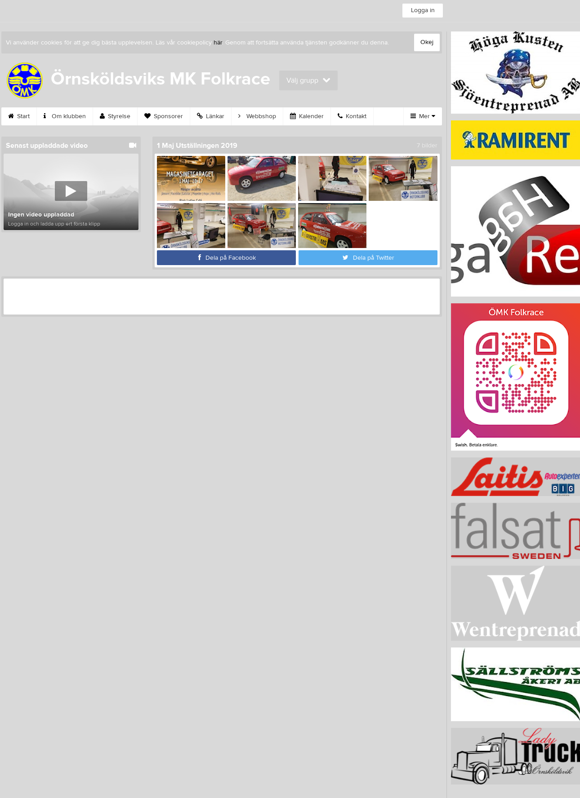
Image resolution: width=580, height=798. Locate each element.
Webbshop (257, 116)
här (218, 43)
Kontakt (352, 116)
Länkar (210, 116)
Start (19, 116)
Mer (422, 116)
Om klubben (65, 116)
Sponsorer (163, 116)
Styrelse (115, 116)
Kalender (307, 116)
